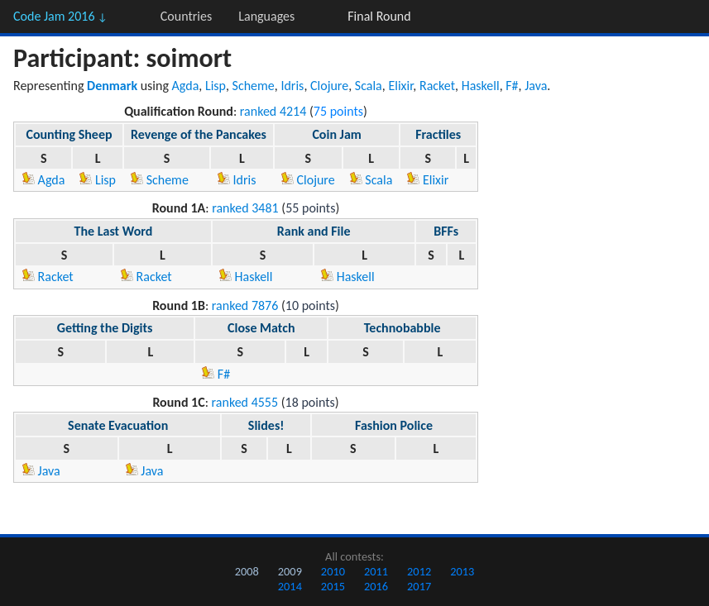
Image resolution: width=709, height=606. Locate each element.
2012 (419, 571)
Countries (186, 16)
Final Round (378, 16)
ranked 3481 (245, 208)
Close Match (261, 328)
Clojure (329, 85)
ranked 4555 (245, 402)
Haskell (481, 85)
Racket (437, 85)
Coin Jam (336, 134)
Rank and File (314, 231)
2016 (376, 586)
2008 (247, 571)
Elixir (400, 85)
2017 (419, 586)
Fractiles (438, 134)
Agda (185, 85)
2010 (333, 571)
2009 (290, 571)
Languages (266, 16)
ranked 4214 (273, 111)
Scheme (253, 85)
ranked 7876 (245, 305)
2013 (462, 571)
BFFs (446, 231)
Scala (368, 85)
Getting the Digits (105, 328)
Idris (292, 85)
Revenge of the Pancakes (198, 134)
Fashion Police (394, 425)
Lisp (215, 85)
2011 (376, 571)
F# (511, 85)
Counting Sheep (69, 134)
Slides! (266, 425)
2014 (290, 586)
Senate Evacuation (118, 425)
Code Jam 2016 (60, 16)
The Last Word (113, 231)
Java (536, 85)
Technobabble (402, 328)
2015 (333, 586)
